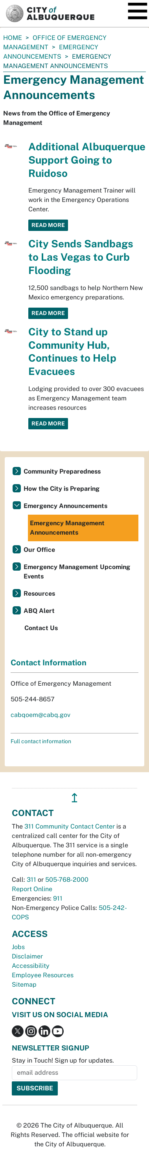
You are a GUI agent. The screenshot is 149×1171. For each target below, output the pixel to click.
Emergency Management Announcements (67, 527)
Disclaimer (27, 956)
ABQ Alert (39, 610)
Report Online (32, 889)
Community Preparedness (62, 471)
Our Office (39, 549)
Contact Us (41, 628)
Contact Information (48, 662)
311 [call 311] (31, 879)
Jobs (18, 947)
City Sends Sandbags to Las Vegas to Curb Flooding (80, 257)
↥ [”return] (74, 798)
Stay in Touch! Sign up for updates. (63, 1060)
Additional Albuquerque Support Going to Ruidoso (86, 160)
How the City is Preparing (61, 488)
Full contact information (41, 741)
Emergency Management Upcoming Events (77, 571)
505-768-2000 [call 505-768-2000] (66, 879)
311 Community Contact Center (69, 826)
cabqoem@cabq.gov (40, 715)
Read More (48, 225)
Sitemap (24, 984)
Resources (39, 593)
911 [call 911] (58, 898)
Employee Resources (43, 975)
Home (12, 37)
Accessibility (31, 965)
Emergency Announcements (65, 506)
